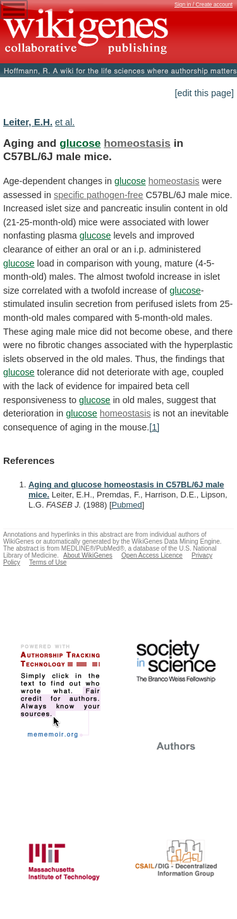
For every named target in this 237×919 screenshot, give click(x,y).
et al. (65, 122)
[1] (154, 427)
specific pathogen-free (98, 195)
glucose (79, 143)
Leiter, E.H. (27, 121)
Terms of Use (47, 562)
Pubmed (127, 505)
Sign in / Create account (203, 4)
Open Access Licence (152, 555)
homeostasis (137, 143)
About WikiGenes (87, 555)
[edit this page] (204, 93)
